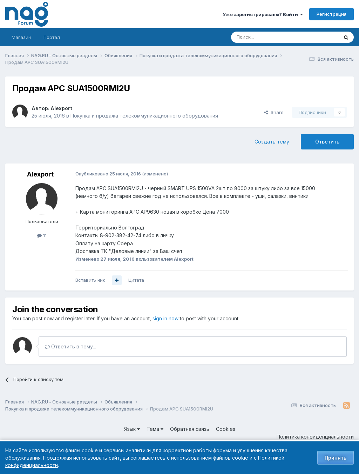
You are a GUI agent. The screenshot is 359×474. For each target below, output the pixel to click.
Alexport (61, 108)
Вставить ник (90, 280)
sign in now (165, 318)
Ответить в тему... (70, 346)
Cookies (225, 429)
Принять (335, 458)
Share (274, 112)
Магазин (21, 37)
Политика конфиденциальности (315, 437)
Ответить (327, 142)
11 (42, 235)
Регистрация (331, 14)
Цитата (136, 280)
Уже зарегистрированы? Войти (263, 14)
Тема (155, 429)
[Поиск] (265, 37)
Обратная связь (189, 429)
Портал (51, 37)
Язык (132, 429)
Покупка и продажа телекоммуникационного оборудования (144, 116)
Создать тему (272, 142)
